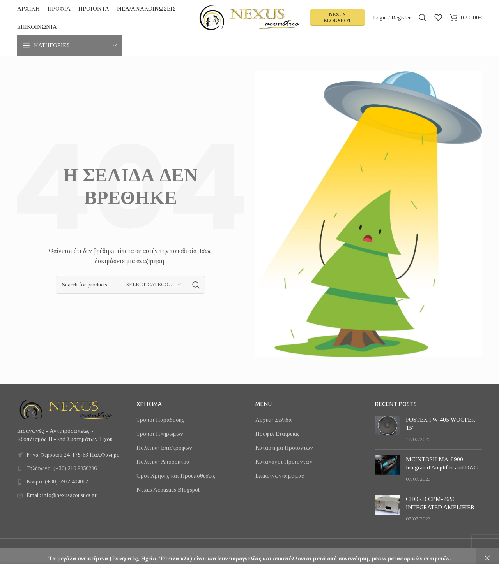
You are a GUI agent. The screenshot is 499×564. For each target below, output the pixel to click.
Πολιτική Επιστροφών (164, 448)
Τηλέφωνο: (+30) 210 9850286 (62, 468)
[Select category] (153, 284)
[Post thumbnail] (387, 429)
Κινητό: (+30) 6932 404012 (57, 482)
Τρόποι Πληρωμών (159, 433)
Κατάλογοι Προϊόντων (284, 462)
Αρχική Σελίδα (273, 419)
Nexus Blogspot (338, 17)
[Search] (422, 17)
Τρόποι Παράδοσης (160, 419)
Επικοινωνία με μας (279, 476)
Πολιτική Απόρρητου (162, 462)
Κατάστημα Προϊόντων (284, 448)
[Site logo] (249, 17)
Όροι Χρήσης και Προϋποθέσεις (176, 476)
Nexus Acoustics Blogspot (168, 490)
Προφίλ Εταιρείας (277, 433)
